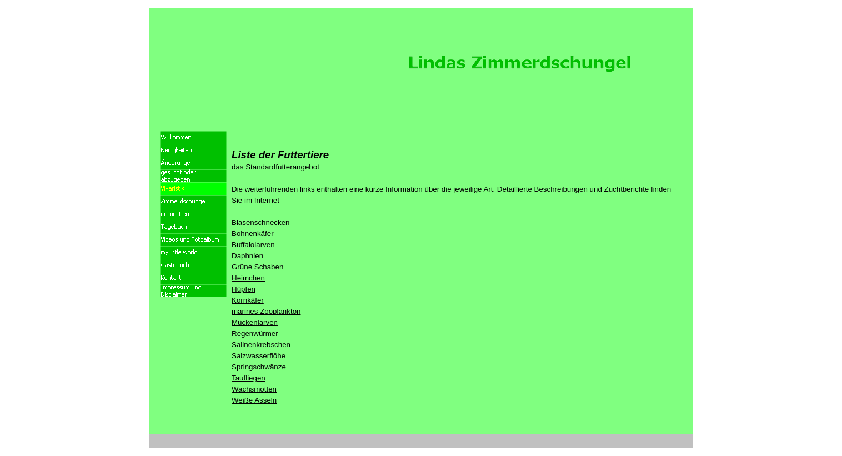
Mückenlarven (255, 322)
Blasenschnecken (260, 222)
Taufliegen (248, 378)
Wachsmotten (254, 389)
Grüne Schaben (257, 267)
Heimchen (248, 278)
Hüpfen (243, 289)
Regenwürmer (255, 333)
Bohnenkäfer (253, 233)
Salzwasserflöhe (258, 356)
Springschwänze (259, 367)
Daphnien (247, 256)
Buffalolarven (253, 244)
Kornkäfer (248, 300)
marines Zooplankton (266, 311)
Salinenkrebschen (261, 344)
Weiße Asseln (254, 400)
